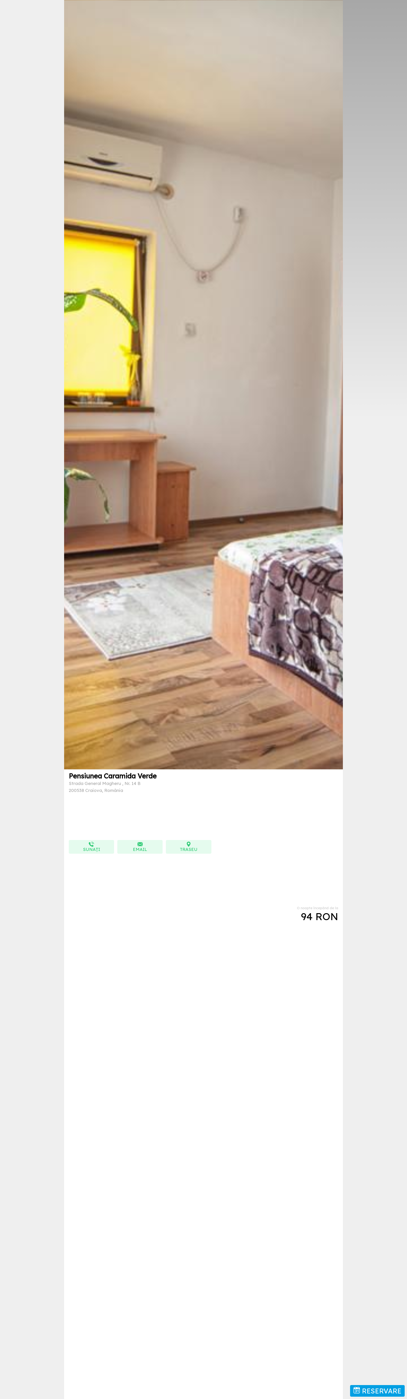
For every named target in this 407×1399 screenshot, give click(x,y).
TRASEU (188, 847)
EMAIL (140, 847)
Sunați (91, 847)
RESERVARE (377, 1391)
